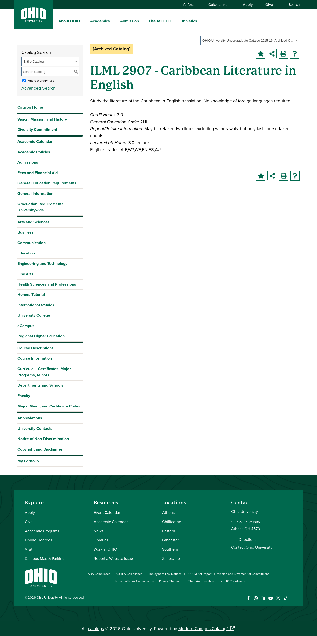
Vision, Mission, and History (42, 119)
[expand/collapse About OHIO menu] (83, 21)
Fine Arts (25, 274)
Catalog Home (30, 107)
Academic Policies (33, 152)
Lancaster (170, 540)
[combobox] (249, 40)
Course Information (34, 358)
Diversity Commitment (37, 129)
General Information (35, 193)
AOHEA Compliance (129, 574)
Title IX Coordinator (232, 581)
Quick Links (220, 4)
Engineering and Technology (42, 263)
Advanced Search (38, 88)
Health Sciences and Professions (46, 284)
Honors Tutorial (31, 294)
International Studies (35, 305)
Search (292, 4)
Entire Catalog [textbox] (33, 61)
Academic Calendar (35, 141)
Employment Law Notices (165, 574)
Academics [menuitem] (100, 21)
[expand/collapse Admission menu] (142, 21)
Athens (168, 512)
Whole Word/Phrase (40, 80)
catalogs (96, 628)
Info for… (190, 4)
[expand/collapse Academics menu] (113, 21)
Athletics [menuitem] (189, 21)
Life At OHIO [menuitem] (160, 21)
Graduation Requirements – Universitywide (42, 207)
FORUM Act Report (199, 574)
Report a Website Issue (113, 558)
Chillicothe (171, 521)
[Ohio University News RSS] (293, 598)
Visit (28, 549)
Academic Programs (42, 531)
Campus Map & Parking (45, 558)
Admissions (27, 162)
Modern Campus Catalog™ (203, 628)
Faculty (23, 396)
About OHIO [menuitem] (69, 21)
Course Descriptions (35, 348)
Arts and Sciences (33, 222)
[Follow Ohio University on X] (278, 598)
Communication (31, 243)
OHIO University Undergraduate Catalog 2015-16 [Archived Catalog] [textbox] (248, 40)
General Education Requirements (46, 183)
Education (26, 253)
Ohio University (47, 597)
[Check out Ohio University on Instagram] (256, 598)
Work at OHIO (105, 549)
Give (269, 4)
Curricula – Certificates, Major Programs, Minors (44, 372)
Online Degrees (38, 540)
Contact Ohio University (251, 547)
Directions (247, 539)
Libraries (101, 540)
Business (25, 232)
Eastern (168, 531)
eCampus (25, 326)
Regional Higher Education (41, 336)
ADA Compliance (99, 574)
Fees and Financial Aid (37, 173)
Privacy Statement (171, 581)
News (98, 531)
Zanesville (171, 558)
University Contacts (34, 428)
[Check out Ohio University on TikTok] (285, 598)
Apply (248, 4)
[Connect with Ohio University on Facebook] (248, 598)
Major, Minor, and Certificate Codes (48, 406)
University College (33, 315)
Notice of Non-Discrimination (43, 439)
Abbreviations (29, 418)
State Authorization (201, 581)
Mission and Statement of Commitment (243, 574)
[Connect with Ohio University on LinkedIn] (263, 598)
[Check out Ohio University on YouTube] (270, 598)
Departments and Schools (40, 385)
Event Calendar (107, 512)
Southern (170, 549)
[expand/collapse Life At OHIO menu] (175, 21)
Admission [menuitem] (129, 21)
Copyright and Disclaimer (39, 449)
